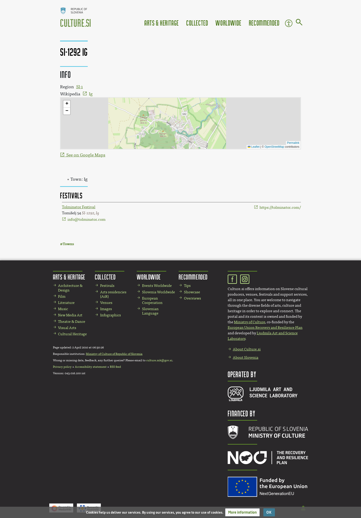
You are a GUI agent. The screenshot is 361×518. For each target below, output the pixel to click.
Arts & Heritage (161, 22)
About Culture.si (247, 349)
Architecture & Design (70, 287)
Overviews (192, 298)
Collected (197, 22)
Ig (91, 94)
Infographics (110, 315)
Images (106, 309)
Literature (66, 302)
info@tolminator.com (86, 219)
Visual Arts (67, 328)
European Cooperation (152, 300)
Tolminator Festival (78, 207)
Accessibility (288, 23)
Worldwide (228, 22)
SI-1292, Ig (90, 213)
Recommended (264, 22)
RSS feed (115, 367)
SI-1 (79, 86)
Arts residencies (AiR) (113, 294)
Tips (187, 285)
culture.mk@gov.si (159, 360)
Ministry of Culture (249, 322)
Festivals (107, 285)
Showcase (192, 292)
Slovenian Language (150, 311)
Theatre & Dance (71, 321)
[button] (242, 512)
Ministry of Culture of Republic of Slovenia (114, 354)
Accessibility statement (91, 367)
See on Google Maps (85, 155)
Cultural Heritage (72, 334)
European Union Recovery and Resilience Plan (265, 327)
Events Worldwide (157, 285)
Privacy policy (62, 367)
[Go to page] (299, 23)
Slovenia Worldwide (158, 292)
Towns (68, 244)
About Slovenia (245, 357)
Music (63, 309)
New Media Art (70, 315)
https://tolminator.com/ (280, 207)
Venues (106, 302)
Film (61, 296)
